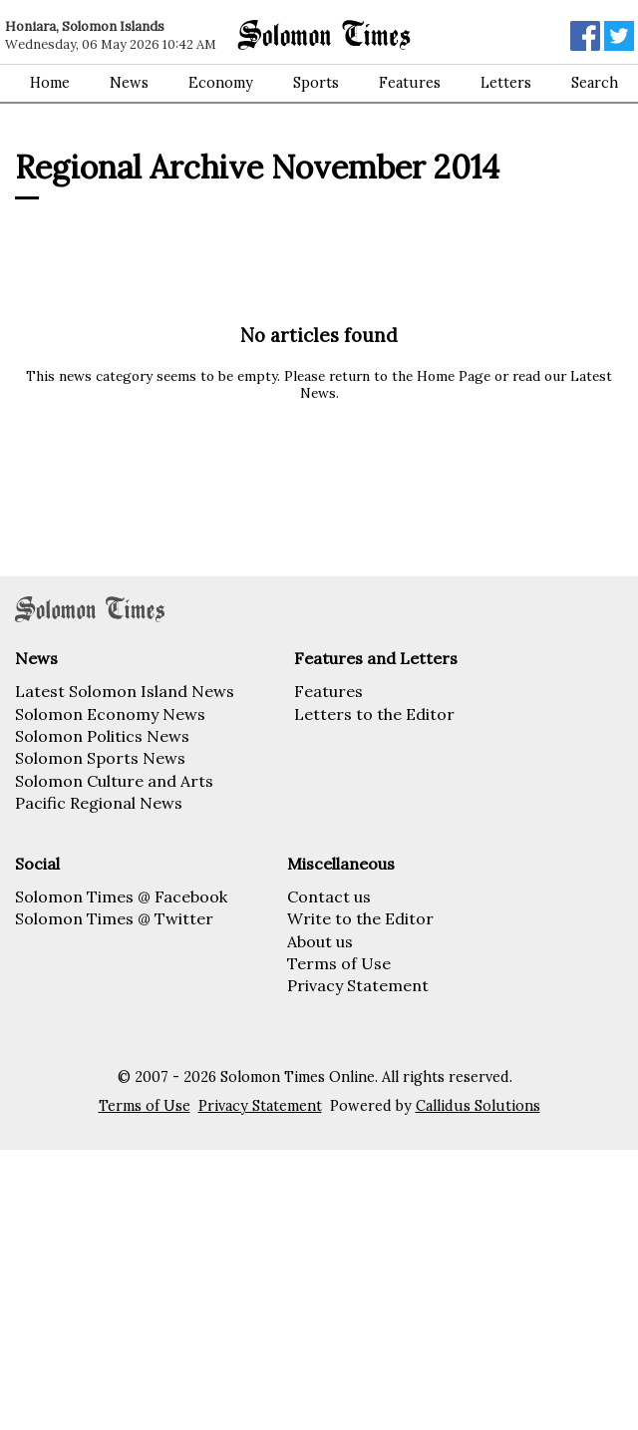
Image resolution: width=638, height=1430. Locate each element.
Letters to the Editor (374, 714)
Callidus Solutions (478, 1106)
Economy (220, 83)
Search (594, 83)
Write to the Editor (360, 918)
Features (410, 83)
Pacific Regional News (98, 803)
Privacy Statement (358, 985)
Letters (505, 83)
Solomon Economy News (110, 714)
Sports (316, 83)
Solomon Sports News (100, 758)
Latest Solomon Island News (124, 691)
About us (320, 941)
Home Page (453, 376)
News (129, 83)
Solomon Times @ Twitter (114, 918)
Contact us (329, 896)
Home (50, 83)
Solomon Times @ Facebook (121, 896)
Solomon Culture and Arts (114, 781)
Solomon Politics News (102, 736)
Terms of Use (339, 963)
